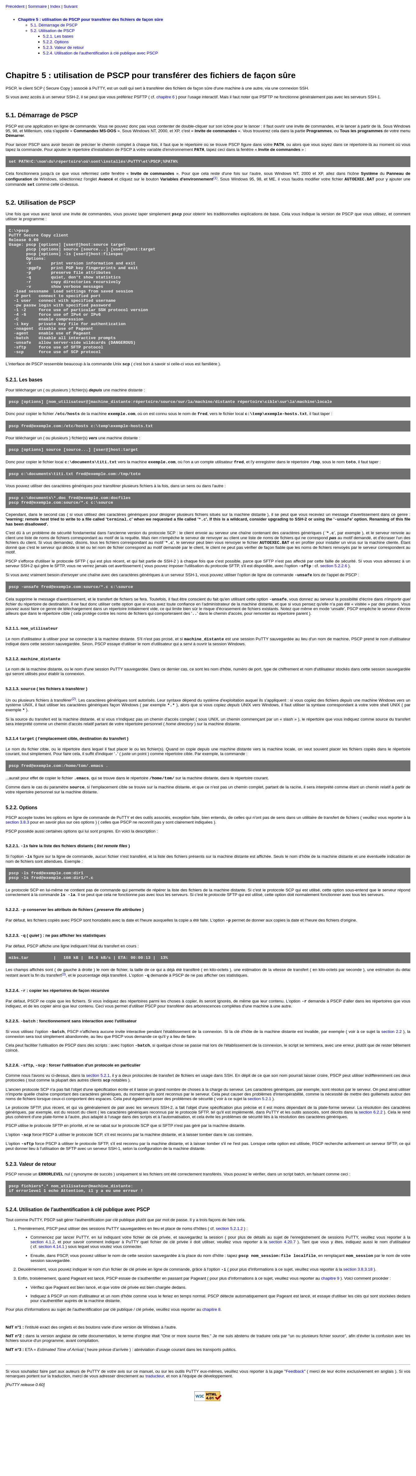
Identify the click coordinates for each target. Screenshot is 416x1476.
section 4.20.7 (282, 1305)
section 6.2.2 (370, 1171)
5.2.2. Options (56, 42)
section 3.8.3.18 (357, 1333)
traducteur (155, 1440)
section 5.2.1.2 (229, 1291)
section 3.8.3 (17, 870)
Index (55, 6)
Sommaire (37, 6)
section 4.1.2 (42, 1305)
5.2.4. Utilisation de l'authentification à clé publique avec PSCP (100, 53)
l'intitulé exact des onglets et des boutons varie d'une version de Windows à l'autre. (91, 1391)
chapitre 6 (165, 97)
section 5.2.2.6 (333, 604)
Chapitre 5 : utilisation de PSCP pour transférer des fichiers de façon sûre (90, 19)
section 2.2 (391, 1089)
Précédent (15, 6)
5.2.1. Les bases (58, 36)
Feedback (295, 1435)
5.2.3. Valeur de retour (63, 47)
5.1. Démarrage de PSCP (53, 25)
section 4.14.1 (51, 1309)
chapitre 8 (211, 1373)
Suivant (70, 6)
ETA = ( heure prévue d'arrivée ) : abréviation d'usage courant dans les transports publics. (121, 1414)
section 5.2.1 (98, 1134)
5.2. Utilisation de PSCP (52, 30)
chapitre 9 (330, 1342)
